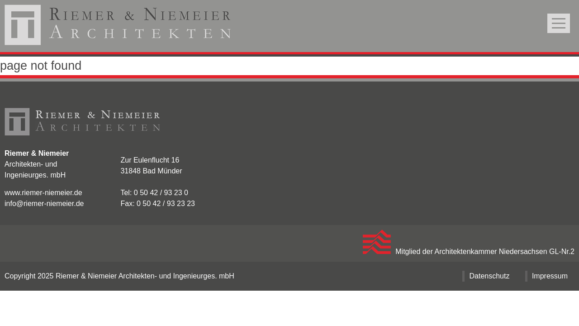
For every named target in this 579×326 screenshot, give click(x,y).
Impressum (550, 276)
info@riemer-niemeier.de (44, 203)
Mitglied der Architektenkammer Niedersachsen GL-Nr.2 (468, 251)
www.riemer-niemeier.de (43, 193)
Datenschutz (489, 276)
